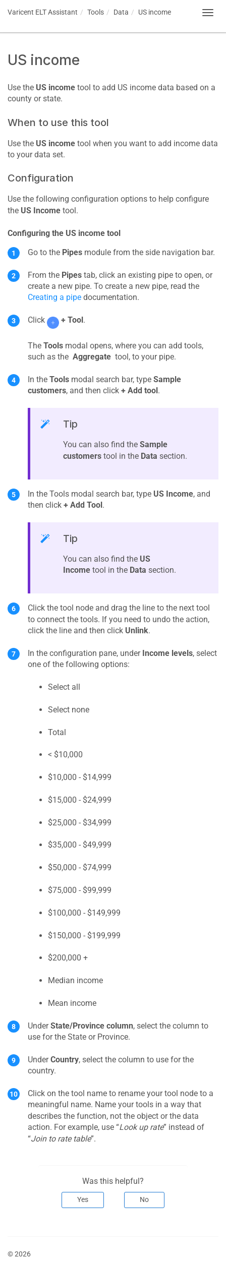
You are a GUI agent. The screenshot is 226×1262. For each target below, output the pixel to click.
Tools (95, 12)
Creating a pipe (54, 297)
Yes (82, 1199)
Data (121, 12)
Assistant (43, 12)
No (144, 1199)
